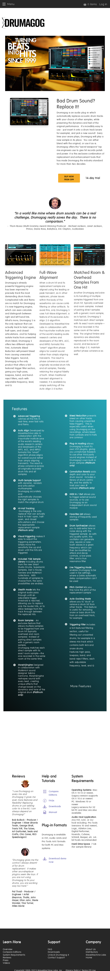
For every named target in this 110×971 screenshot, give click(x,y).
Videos (6, 963)
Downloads (54, 952)
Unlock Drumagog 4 (58, 954)
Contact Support (56, 957)
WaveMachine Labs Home (96, 956)
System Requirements (14, 954)
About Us (91, 949)
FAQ (50, 949)
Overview (7, 949)
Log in (103, 4)
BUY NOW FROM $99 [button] (69, 178)
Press (5, 960)
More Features (80, 686)
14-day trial (93, 178)
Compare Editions (12, 952)
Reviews (7, 957)
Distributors (92, 952)
